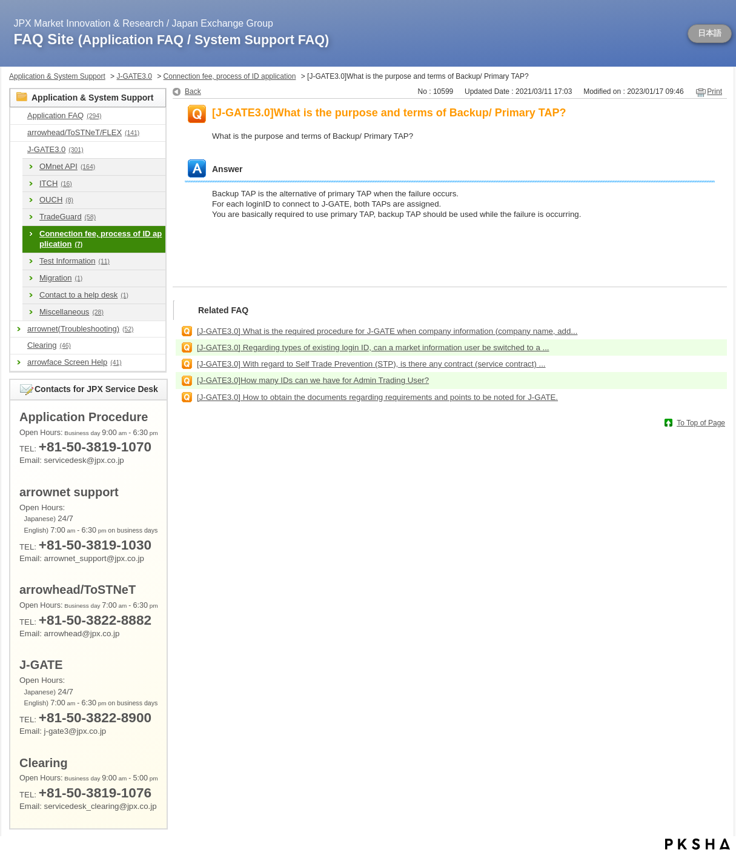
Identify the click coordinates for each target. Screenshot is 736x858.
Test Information (74, 260)
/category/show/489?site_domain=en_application (18, 133)
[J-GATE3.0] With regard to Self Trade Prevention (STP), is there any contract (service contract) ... (371, 363)
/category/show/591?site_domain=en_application (18, 150)
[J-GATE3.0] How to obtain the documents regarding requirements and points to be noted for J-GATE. (377, 397)
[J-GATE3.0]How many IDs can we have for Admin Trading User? (313, 380)
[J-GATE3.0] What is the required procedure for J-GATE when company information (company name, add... (387, 331)
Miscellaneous (71, 311)
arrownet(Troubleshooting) (80, 328)
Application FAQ (64, 115)
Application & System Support (57, 76)
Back (193, 91)
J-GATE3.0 (133, 76)
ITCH (55, 183)
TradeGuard (67, 216)
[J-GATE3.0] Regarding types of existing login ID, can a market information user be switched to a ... (373, 347)
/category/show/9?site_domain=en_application (18, 116)
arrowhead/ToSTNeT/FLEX (83, 132)
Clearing (49, 345)
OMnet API (67, 166)
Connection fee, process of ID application (230, 76)
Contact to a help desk (83, 294)
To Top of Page (701, 423)
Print (714, 91)
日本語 (709, 33)
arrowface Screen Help (74, 362)
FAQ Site (172, 39)
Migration (60, 277)
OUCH (56, 199)
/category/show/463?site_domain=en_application (18, 346)
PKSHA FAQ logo (697, 844)
